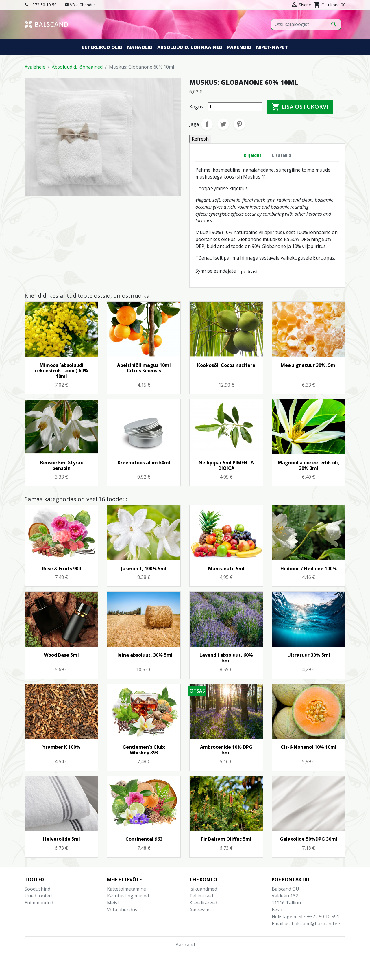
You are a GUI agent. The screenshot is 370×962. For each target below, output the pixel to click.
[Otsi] (306, 24)
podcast (249, 271)
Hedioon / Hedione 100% (308, 568)
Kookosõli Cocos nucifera (226, 365)
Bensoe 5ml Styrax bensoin (61, 465)
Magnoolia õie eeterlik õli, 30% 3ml (308, 465)
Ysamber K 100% (61, 747)
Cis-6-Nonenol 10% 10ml (308, 747)
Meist (113, 903)
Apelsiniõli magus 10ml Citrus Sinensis (144, 368)
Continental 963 (143, 839)
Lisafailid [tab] (281, 155)
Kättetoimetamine (126, 889)
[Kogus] (235, 106)
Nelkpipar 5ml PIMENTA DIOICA (226, 465)
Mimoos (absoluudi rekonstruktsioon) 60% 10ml (61, 370)
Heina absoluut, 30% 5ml (144, 655)
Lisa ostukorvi (299, 106)
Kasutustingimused (128, 896)
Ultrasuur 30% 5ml (308, 655)
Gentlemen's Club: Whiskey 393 (144, 750)
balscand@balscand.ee (316, 923)
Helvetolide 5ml (61, 839)
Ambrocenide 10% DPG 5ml (226, 750)
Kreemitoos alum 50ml (144, 462)
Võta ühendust (83, 5)
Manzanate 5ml (226, 568)
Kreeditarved (203, 903)
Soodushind (37, 889)
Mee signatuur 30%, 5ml (309, 365)
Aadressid (199, 909)
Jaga (207, 124)
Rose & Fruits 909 (61, 568)
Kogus (196, 107)
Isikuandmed (203, 889)
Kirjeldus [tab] (253, 155)
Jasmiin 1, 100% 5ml (143, 568)
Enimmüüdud (39, 903)
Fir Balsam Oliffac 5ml (226, 839)
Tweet (223, 124)
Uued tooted (38, 896)
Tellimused (201, 896)
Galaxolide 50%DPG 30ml (308, 839)
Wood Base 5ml (61, 655)
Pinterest (239, 124)
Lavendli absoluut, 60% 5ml (226, 658)
